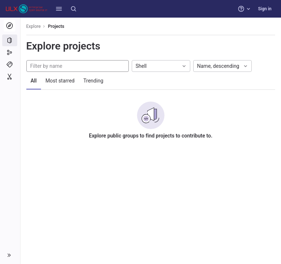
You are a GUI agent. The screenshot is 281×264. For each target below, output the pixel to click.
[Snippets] (10, 76)
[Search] (73, 9)
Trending (93, 81)
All (34, 81)
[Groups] (10, 52)
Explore (33, 26)
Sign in (264, 8)
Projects (56, 26)
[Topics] (10, 64)
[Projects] (10, 40)
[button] (59, 9)
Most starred (60, 81)
